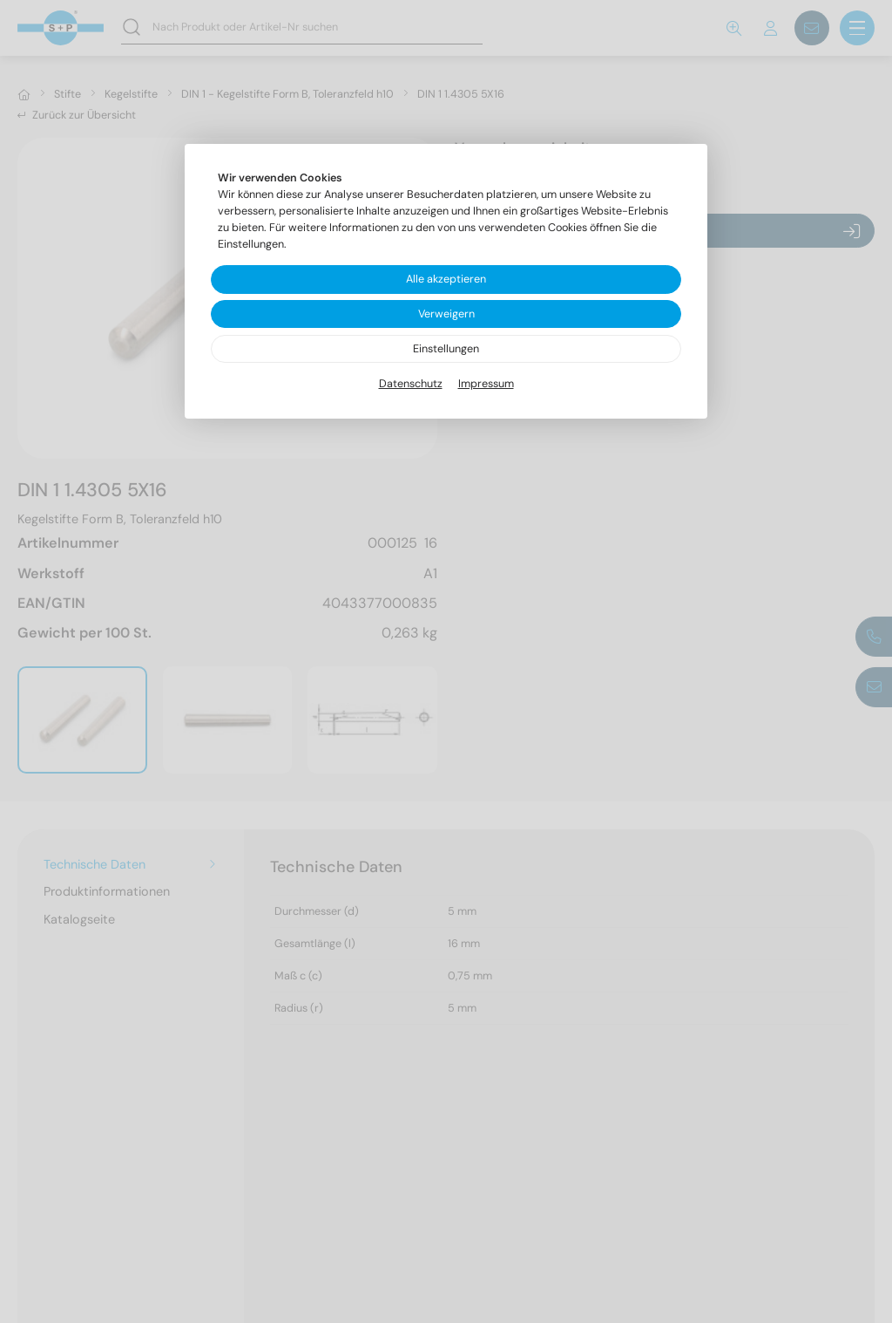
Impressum (486, 384)
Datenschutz (411, 384)
